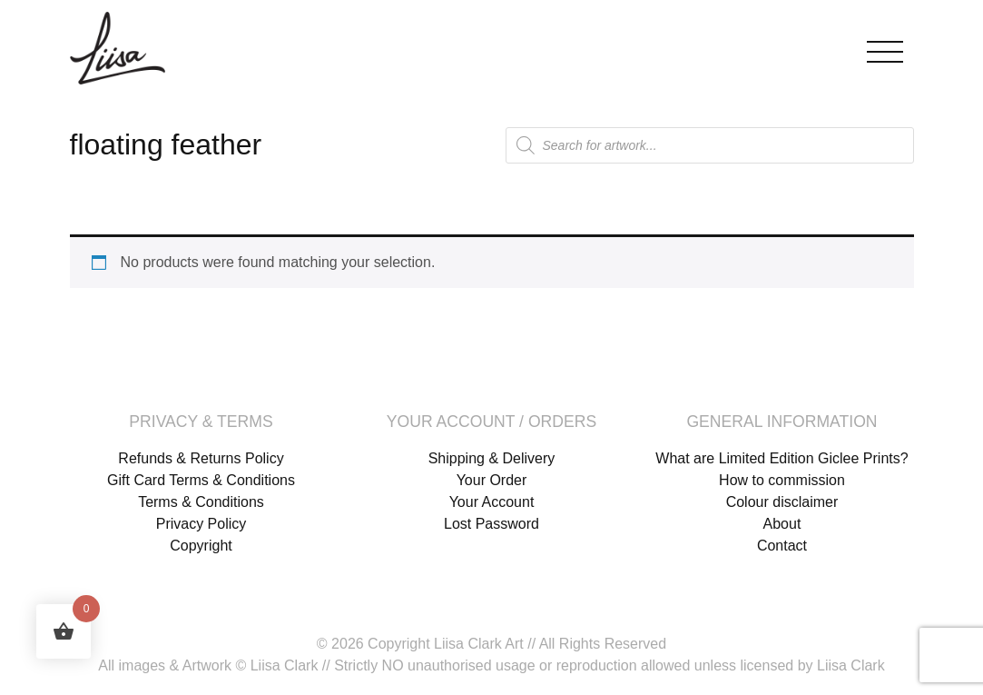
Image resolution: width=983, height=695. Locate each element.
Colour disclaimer (782, 502)
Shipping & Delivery (491, 458)
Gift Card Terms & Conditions (201, 480)
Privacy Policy (201, 523)
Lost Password (491, 523)
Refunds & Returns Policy (200, 458)
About (782, 523)
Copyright (200, 545)
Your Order (492, 480)
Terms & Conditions (201, 502)
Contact (782, 545)
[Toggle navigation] (885, 47)
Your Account (492, 502)
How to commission (782, 480)
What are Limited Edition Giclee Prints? (781, 458)
